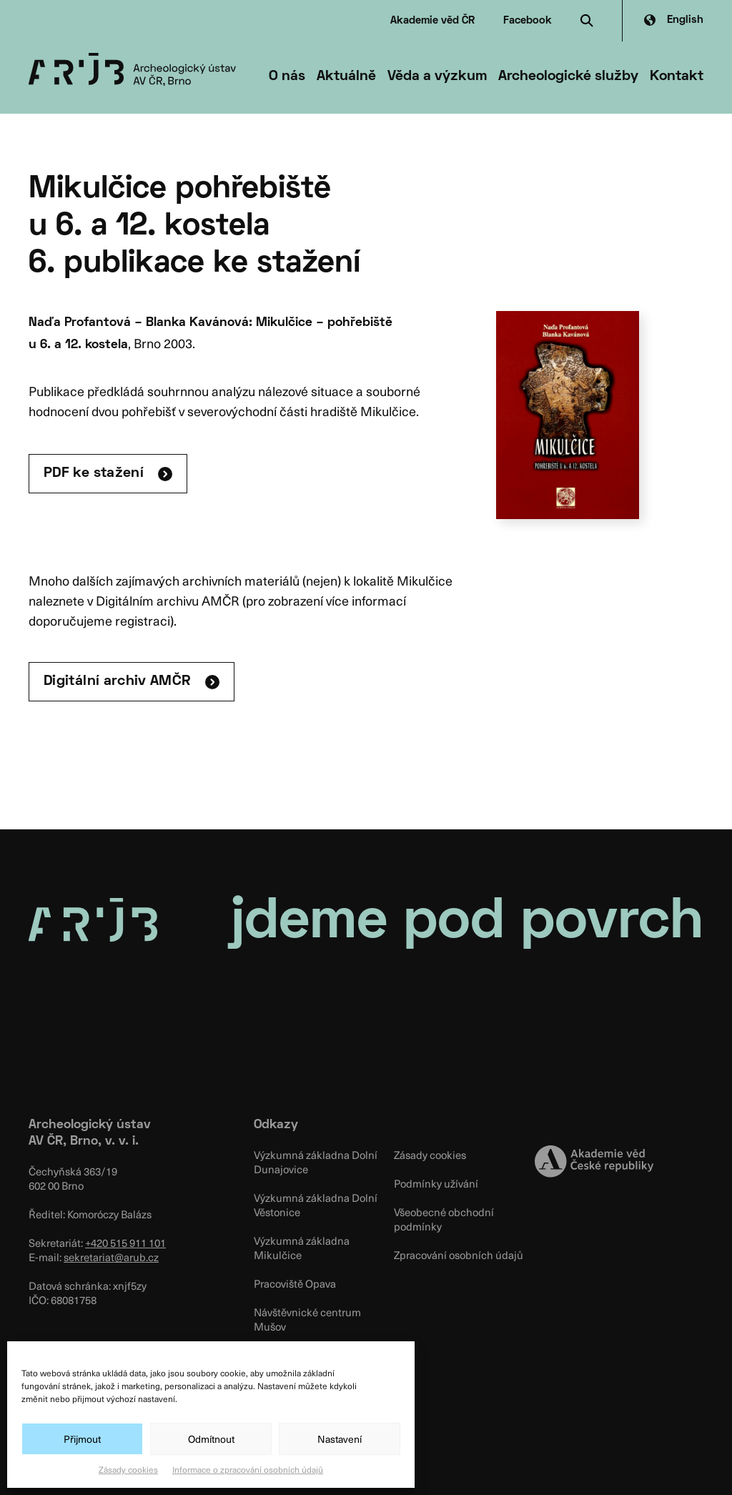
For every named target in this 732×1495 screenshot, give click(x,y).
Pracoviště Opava (295, 1283)
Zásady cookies (128, 1469)
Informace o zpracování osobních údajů (247, 1469)
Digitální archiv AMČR (117, 681)
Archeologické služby (568, 76)
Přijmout (82, 1438)
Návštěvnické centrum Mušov (307, 1319)
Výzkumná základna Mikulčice (302, 1248)
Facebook (527, 21)
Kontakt (676, 76)
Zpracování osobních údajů (458, 1255)
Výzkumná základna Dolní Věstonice (315, 1205)
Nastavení (339, 1438)
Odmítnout (211, 1438)
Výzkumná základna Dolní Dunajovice (315, 1162)
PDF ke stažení (94, 473)
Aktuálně (346, 76)
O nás (287, 76)
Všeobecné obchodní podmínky (444, 1219)
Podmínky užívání (436, 1183)
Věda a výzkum (437, 76)
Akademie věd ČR (432, 21)
